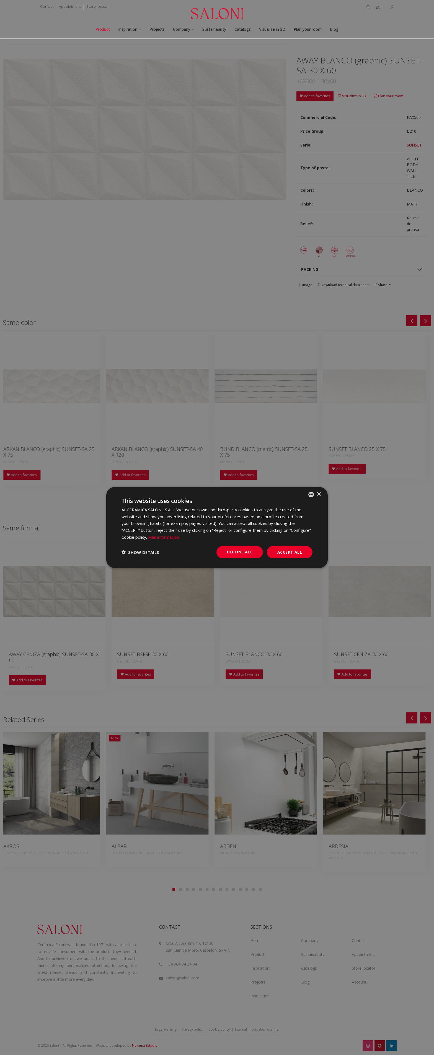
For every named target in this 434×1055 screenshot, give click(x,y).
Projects (157, 29)
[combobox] (311, 494)
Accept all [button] (289, 552)
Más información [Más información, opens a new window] (163, 537)
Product (102, 29)
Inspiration (127, 29)
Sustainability (214, 29)
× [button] (319, 494)
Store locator (97, 6)
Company (181, 29)
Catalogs (242, 29)
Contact (46, 6)
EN (378, 7)
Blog (334, 29)
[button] (140, 552)
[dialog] (217, 527)
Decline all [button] (239, 551)
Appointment (70, 6)
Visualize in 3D (272, 29)
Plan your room (308, 29)
